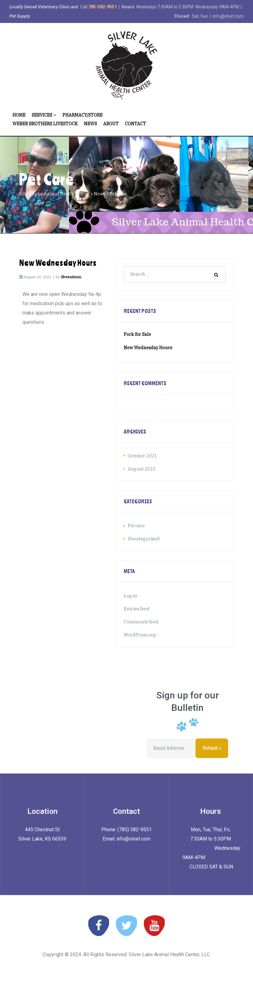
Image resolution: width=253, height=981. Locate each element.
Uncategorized (143, 538)
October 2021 (141, 455)
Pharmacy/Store (82, 115)
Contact (135, 124)
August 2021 (141, 468)
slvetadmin (71, 276)
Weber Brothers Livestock (45, 124)
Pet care (136, 525)
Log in (130, 594)
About (111, 124)
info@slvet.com (228, 16)
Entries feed (136, 607)
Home (18, 115)
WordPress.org (139, 632)
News (90, 124)
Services (44, 115)
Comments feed (140, 620)
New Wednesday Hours (58, 262)
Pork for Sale (137, 334)
